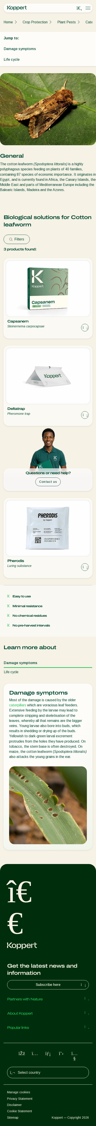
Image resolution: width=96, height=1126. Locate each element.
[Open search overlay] (79, 8)
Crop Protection (35, 22)
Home (8, 22)
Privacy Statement (19, 1098)
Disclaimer (14, 1105)
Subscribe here (61, 984)
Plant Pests (66, 22)
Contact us (48, 481)
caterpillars (17, 705)
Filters (16, 239)
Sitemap (12, 1117)
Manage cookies (18, 1092)
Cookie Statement (19, 1111)
